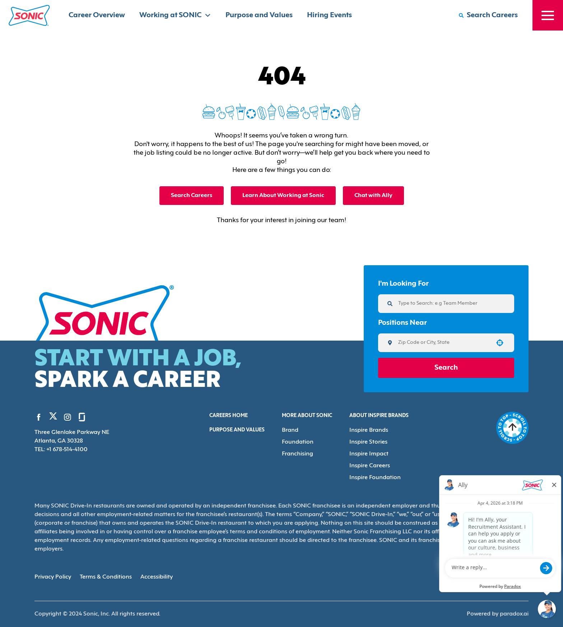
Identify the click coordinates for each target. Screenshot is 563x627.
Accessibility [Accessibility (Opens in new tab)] (156, 577)
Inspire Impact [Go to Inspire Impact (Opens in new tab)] (368, 454)
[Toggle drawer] (547, 15)
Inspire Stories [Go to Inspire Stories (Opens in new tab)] (368, 442)
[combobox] (443, 343)
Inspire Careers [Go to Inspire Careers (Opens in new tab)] (369, 466)
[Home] (29, 15)
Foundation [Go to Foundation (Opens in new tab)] (297, 442)
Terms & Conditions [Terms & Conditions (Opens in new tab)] (106, 577)
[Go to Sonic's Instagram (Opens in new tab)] (67, 417)
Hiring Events (329, 15)
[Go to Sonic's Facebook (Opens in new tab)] (38, 417)
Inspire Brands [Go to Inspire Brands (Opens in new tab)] (368, 430)
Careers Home (228, 415)
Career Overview (97, 15)
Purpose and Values (259, 15)
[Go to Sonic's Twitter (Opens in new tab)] (53, 418)
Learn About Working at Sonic (283, 195)
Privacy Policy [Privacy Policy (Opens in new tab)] (52, 577)
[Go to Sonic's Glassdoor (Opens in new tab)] (82, 417)
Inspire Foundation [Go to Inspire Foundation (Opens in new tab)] (375, 478)
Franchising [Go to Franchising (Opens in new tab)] (297, 454)
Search (446, 368)
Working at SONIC (175, 15)
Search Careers (191, 195)
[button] (499, 342)
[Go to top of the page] (512, 428)
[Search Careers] (488, 15)
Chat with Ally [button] (373, 195)
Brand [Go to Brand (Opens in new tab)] (290, 430)
